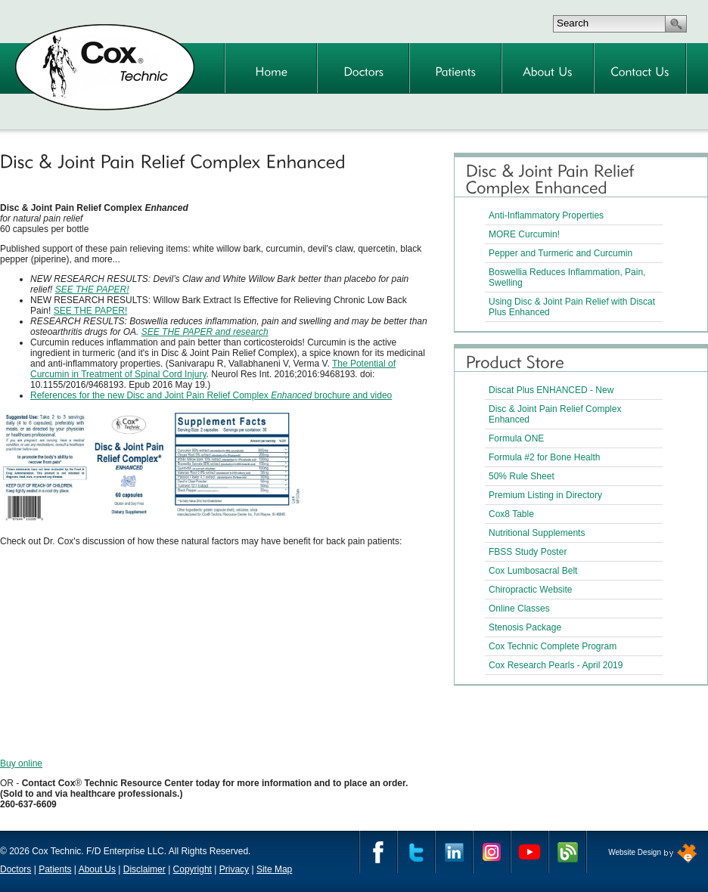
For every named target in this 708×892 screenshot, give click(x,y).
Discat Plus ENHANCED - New (551, 390)
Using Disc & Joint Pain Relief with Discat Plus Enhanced (572, 306)
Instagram (492, 852)
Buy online (21, 763)
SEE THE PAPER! (92, 289)
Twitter (416, 852)
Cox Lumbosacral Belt (533, 570)
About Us (97, 869)
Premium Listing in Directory (545, 495)
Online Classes (519, 608)
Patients (55, 869)
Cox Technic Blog (567, 852)
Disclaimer (144, 869)
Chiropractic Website (530, 589)
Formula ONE (516, 438)
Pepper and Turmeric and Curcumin (560, 253)
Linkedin (454, 852)
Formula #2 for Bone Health (544, 457)
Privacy (234, 869)
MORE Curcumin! (524, 234)
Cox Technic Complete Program (552, 646)
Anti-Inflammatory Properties (546, 215)
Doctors (15, 869)
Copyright (192, 869)
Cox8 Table (511, 514)
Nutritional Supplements (537, 533)
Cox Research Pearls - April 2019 (556, 665)
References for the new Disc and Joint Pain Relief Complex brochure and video (211, 395)
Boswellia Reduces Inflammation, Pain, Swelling (567, 277)
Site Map (274, 869)
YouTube (529, 852)
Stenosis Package (525, 627)
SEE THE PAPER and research (205, 332)
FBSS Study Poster (528, 552)
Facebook (378, 852)
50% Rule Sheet (521, 476)
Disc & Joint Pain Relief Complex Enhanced (555, 414)
